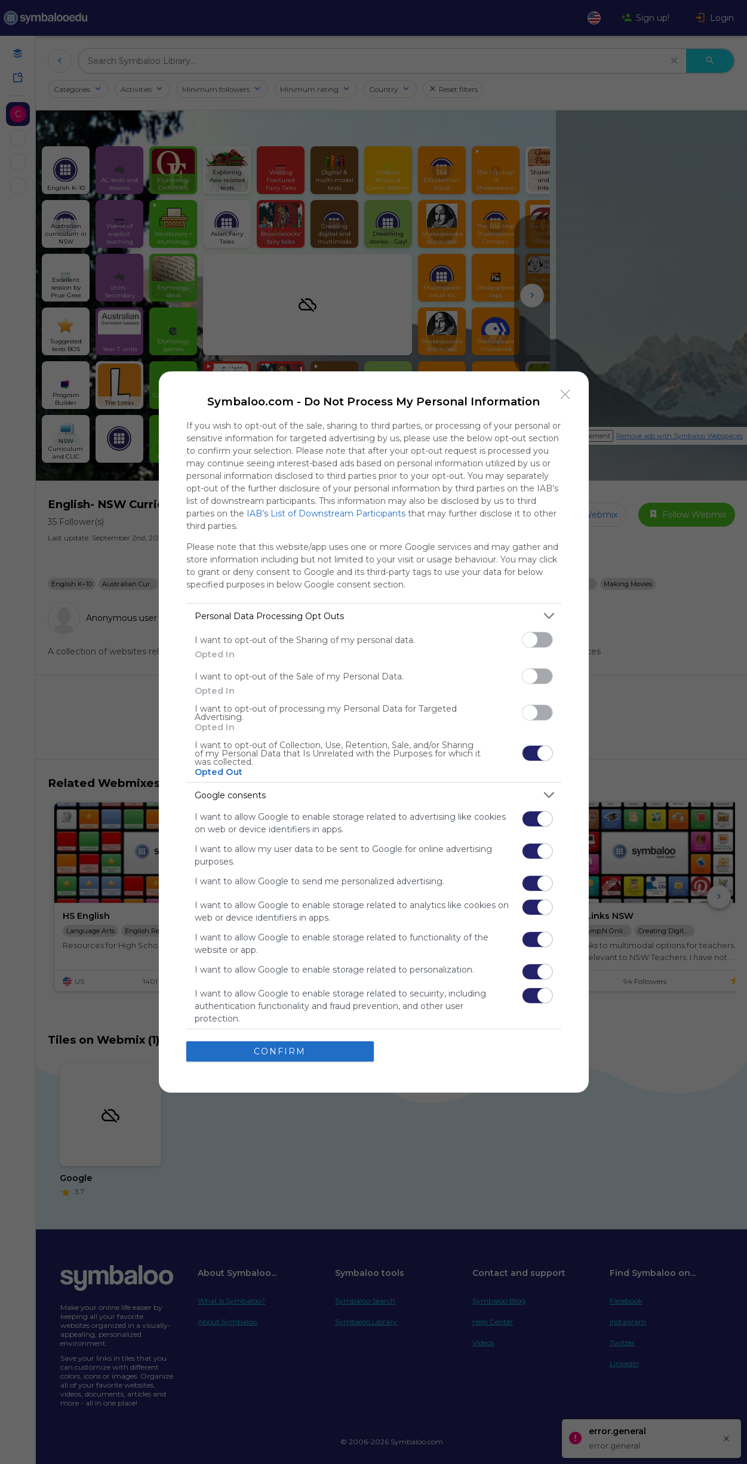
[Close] (565, 394)
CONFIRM (280, 1051)
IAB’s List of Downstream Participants (326, 513)
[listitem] (373, 616)
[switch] (537, 640)
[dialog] (374, 732)
